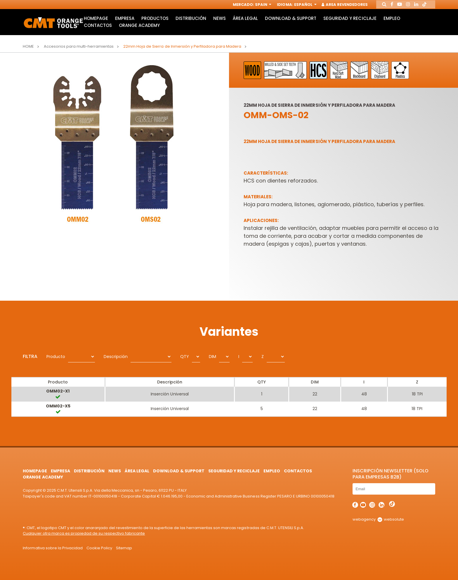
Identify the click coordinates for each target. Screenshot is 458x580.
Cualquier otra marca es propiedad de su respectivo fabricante (84, 533)
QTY (184, 356)
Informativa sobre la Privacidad (53, 548)
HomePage (96, 22)
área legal (246, 22)
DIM (212, 356)
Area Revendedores (341, 5)
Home (28, 46)
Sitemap (124, 548)
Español (301, 5)
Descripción (116, 356)
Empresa (124, 22)
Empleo (393, 22)
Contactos (98, 30)
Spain (258, 5)
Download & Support (292, 22)
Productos (155, 22)
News (220, 22)
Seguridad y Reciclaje (351, 22)
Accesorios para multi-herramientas (79, 46)
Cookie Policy (99, 548)
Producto (55, 356)
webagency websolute (378, 519)
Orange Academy (139, 30)
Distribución (191, 22)
